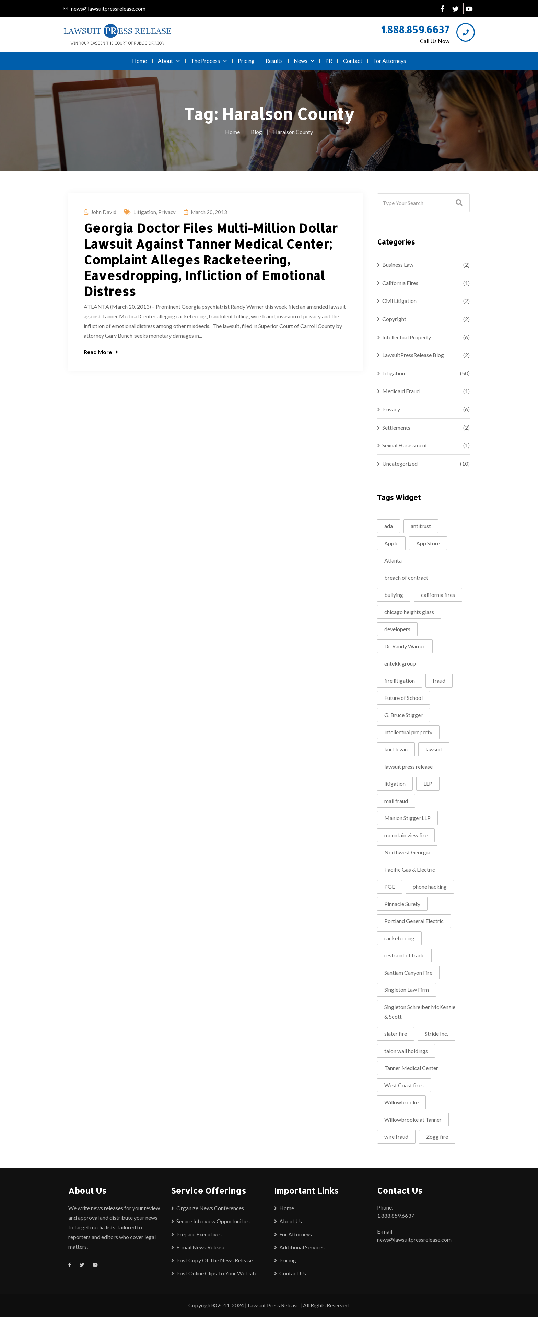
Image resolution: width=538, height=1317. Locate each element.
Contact (352, 60)
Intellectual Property (406, 337)
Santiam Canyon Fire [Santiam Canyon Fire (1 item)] (408, 972)
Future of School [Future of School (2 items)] (403, 697)
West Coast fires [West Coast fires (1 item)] (404, 1085)
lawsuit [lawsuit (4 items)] (433, 749)
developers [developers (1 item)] (397, 629)
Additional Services (302, 1247)
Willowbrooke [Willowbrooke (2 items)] (401, 1102)
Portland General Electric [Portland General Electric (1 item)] (414, 921)
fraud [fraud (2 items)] (439, 680)
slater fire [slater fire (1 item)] (395, 1033)
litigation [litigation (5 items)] (395, 783)
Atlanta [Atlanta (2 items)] (393, 560)
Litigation (144, 212)
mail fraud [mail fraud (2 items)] (396, 800)
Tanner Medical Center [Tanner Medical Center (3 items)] (411, 1068)
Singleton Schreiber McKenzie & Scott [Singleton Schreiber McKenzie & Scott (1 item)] (419, 1011)
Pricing (246, 60)
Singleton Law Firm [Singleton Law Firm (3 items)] (406, 989)
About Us (290, 1221)
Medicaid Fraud (401, 391)
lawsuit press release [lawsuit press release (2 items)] (408, 766)
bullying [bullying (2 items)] (393, 594)
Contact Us (292, 1273)
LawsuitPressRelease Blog (413, 355)
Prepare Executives (199, 1234)
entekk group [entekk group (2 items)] (400, 663)
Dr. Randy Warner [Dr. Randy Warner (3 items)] (404, 646)
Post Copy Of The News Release (214, 1260)
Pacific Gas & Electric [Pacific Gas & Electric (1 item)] (409, 869)
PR (328, 60)
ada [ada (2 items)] (388, 526)
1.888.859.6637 (415, 29)
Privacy (167, 212)
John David (103, 212)
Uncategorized (400, 463)
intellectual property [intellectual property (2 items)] (408, 732)
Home (139, 60)
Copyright (394, 319)
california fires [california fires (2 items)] (438, 594)
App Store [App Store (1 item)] (428, 543)
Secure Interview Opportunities (213, 1221)
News (304, 61)
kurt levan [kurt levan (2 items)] (396, 749)
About (169, 61)
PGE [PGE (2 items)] (389, 886)
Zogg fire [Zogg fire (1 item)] (437, 1136)
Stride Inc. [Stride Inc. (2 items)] (436, 1033)
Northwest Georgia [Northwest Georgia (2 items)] (407, 852)
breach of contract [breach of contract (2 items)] (406, 577)
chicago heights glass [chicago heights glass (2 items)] (409, 612)
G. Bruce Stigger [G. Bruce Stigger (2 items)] (403, 715)
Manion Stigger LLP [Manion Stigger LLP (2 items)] (407, 818)
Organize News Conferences (210, 1208)
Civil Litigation (399, 300)
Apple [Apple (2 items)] (391, 543)
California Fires (400, 283)
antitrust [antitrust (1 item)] (421, 526)
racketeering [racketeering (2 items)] (399, 938)
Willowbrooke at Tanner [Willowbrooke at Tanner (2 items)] (413, 1119)
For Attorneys (389, 60)
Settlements (396, 427)
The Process (209, 61)
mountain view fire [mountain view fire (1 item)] (406, 835)
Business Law (397, 264)
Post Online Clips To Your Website (216, 1273)
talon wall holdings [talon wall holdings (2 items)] (406, 1050)
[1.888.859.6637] (465, 32)
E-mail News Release (200, 1247)
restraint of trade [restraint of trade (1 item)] (404, 955)
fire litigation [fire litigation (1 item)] (399, 680)
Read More (101, 352)
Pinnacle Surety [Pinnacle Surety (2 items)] (402, 903)
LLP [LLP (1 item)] (427, 783)
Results (274, 60)
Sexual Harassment (404, 445)
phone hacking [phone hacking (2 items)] (430, 886)
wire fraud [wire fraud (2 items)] (396, 1136)
